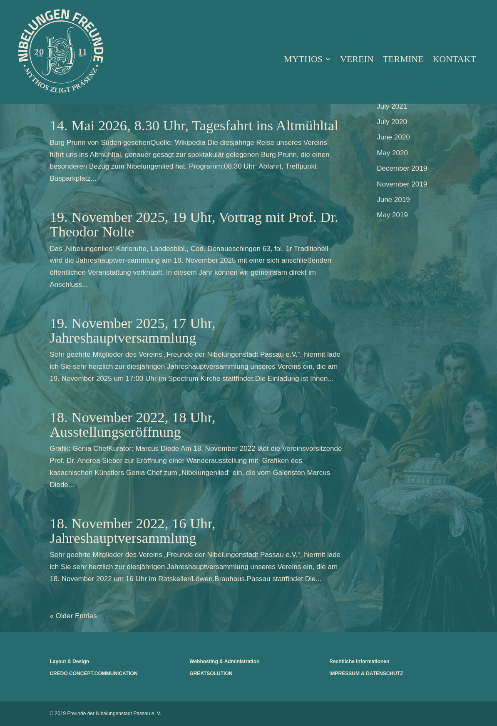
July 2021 (392, 106)
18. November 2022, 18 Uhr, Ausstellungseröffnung (132, 424)
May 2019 (392, 215)
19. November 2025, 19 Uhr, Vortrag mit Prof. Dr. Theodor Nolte (194, 224)
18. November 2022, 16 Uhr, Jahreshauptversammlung (132, 530)
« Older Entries (73, 616)
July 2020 (392, 122)
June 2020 (393, 137)
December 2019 (402, 168)
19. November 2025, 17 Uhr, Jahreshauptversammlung (132, 330)
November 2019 (402, 184)
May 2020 (392, 153)
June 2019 (393, 200)
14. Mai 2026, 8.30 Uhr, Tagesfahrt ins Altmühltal (194, 125)
